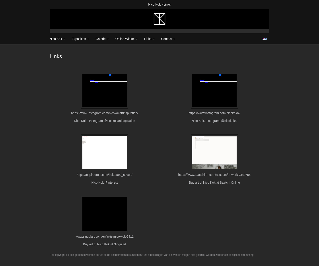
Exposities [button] (80, 39)
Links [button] (149, 39)
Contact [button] (168, 39)
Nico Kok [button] (57, 39)
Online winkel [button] (126, 39)
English (264, 39)
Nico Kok (154, 4)
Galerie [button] (102, 39)
